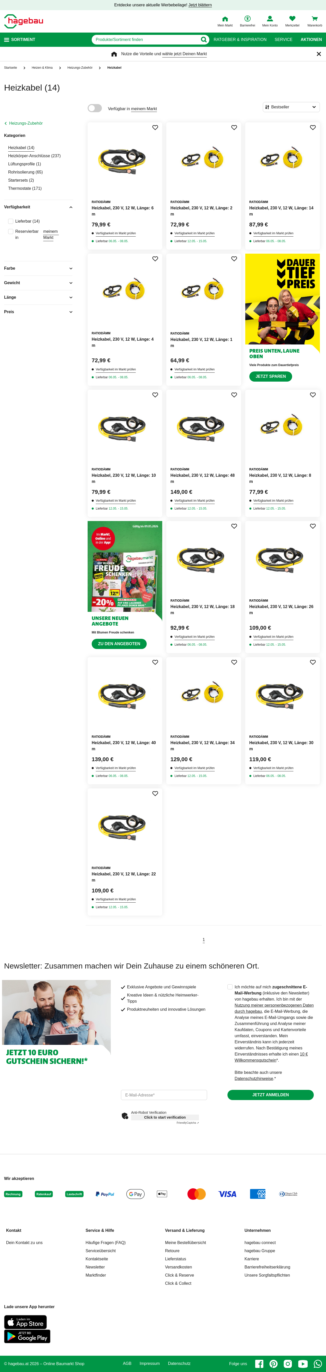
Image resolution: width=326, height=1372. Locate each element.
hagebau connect (260, 1242)
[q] (145, 40)
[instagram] (288, 1364)
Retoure (172, 1251)
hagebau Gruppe (259, 1251)
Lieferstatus (175, 1259)
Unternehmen (257, 1230)
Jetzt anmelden (270, 1095)
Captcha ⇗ (188, 1122)
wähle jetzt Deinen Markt (184, 54)
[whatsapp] (318, 1364)
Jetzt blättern (200, 5)
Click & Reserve (179, 1275)
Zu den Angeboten (119, 644)
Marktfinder (96, 1275)
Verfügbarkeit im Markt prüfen (116, 233)
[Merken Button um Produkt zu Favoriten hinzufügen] (155, 127)
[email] (164, 1095)
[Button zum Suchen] (203, 40)
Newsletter (95, 1267)
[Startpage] (23, 21)
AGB (127, 1364)
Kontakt (13, 1230)
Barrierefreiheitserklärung (267, 1267)
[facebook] (259, 1364)
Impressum (150, 1364)
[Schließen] (319, 54)
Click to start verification (165, 1117)
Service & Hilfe (100, 1230)
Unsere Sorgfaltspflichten (267, 1275)
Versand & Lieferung (185, 1230)
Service (283, 40)
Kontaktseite (97, 1259)
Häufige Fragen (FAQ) (106, 1242)
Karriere (251, 1259)
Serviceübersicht (101, 1251)
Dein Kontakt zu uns (24, 1242)
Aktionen (311, 40)
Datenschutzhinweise (254, 1078)
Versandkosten (178, 1267)
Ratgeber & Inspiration (240, 40)
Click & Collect (178, 1283)
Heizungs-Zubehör (26, 123)
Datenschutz (179, 1364)
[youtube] (303, 1364)
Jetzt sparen (271, 376)
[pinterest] (273, 1364)
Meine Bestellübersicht (185, 1242)
